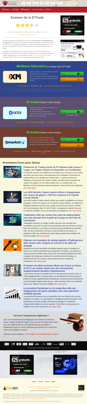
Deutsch (34, 381)
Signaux (52, 3)
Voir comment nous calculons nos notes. (27, 34)
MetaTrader (35, 3)
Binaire (29, 3)
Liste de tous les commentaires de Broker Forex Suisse (43, 348)
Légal (43, 388)
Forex (23, 3)
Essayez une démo (73, 79)
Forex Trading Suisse (39, 55)
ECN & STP (59, 3)
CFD (42, 3)
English (53, 381)
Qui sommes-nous (31, 386)
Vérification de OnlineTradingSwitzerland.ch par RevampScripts (32, 398)
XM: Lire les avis (23, 87)
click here (71, 89)
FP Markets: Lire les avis (21, 153)
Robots (46, 3)
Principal (16, 9)
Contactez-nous (39, 386)
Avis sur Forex (38, 9)
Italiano (47, 381)
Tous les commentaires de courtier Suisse (57, 87)
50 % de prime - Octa (73, 115)
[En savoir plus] (29, 188)
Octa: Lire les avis (21, 124)
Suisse (6, 9)
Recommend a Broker (71, 3)
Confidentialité (47, 386)
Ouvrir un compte (73, 74)
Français (25, 9)
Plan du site (47, 388)
